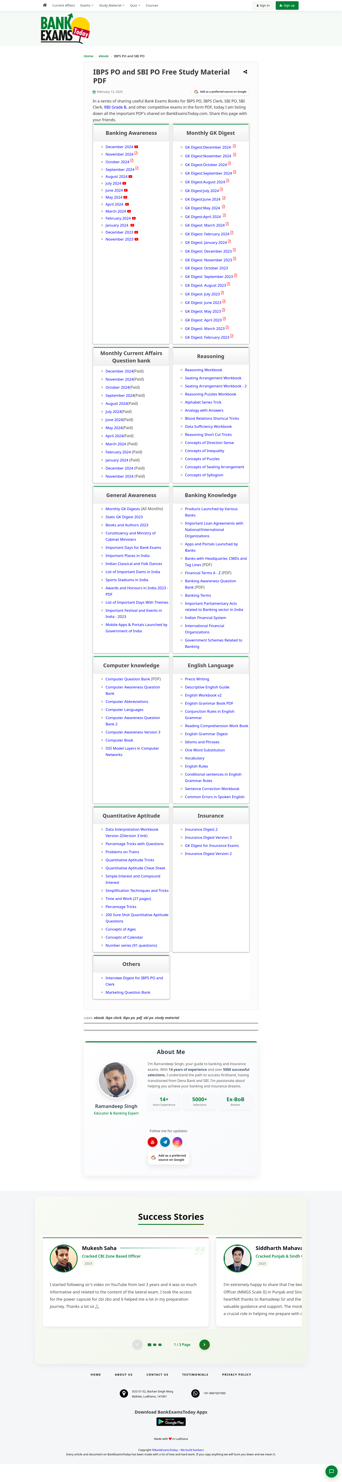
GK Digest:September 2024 (208, 173)
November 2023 (119, 239)
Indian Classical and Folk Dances (134, 563)
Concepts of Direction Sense (209, 442)
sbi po (148, 1017)
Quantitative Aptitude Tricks (130, 859)
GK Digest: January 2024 (206, 242)
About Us (124, 1392)
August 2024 (116, 176)
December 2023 (119, 232)
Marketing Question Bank (128, 992)
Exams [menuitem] (85, 5)
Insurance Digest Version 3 (208, 837)
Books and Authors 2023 (127, 524)
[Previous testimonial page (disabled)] (137, 1362)
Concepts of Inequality (204, 450)
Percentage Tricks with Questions (135, 843)
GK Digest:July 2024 (202, 190)
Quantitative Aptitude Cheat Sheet (135, 867)
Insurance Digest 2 (201, 829)
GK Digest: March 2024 (205, 225)
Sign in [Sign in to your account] (263, 5)
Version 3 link (134, 835)
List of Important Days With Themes (137, 602)
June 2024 (114, 190)
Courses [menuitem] (152, 5)
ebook (104, 56)
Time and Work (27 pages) (128, 898)
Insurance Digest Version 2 (208, 853)
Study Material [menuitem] (110, 5)
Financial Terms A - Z (203, 572)
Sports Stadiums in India (127, 579)
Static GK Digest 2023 (124, 516)
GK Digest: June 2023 (203, 302)
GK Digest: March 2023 (205, 328)
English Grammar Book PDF (209, 703)
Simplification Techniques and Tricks (137, 890)
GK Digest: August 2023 (205, 285)
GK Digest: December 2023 (208, 251)
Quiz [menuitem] (133, 5)
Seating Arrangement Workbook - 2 (216, 385)
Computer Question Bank (128, 678)
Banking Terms (198, 595)
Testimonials (195, 1392)
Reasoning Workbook (203, 369)
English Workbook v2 (203, 695)
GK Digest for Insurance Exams (212, 845)
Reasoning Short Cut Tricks (208, 434)
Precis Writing (197, 678)
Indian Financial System (205, 617)
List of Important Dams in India (133, 571)
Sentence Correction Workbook (212, 788)
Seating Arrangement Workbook (213, 377)
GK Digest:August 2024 (205, 181)
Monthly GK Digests (123, 508)
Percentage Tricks (121, 906)
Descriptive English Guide (207, 687)
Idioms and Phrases (202, 741)
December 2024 (119, 146)
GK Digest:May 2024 (203, 207)
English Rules (196, 766)
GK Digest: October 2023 (206, 267)
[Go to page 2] (154, 1362)
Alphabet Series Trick (203, 402)
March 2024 (116, 211)
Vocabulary (194, 758)
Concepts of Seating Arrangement (214, 466)
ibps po (129, 1017)
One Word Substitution (205, 749)
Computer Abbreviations (127, 701)
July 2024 (113, 183)
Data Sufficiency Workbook (208, 426)
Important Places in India (128, 555)
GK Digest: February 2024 (207, 233)
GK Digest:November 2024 (208, 155)
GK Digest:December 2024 (208, 147)
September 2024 (120, 169)
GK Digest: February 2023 (207, 337)
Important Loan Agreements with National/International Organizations (214, 529)
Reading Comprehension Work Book (216, 725)
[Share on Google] (220, 92)
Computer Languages (125, 709)
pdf (139, 1017)
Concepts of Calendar (124, 937)
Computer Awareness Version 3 (133, 732)
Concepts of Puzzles (202, 458)
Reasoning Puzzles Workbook (210, 394)
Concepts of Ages (121, 929)
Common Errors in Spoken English (215, 796)
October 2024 (117, 161)
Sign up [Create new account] (287, 5)
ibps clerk (113, 1017)
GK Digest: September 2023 (209, 276)
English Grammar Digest (206, 733)
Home (88, 56)
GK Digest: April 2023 (203, 319)
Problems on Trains (122, 851)
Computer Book (119, 740)
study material (167, 1017)
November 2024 (119, 154)
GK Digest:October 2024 (206, 164)
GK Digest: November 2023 (208, 259)
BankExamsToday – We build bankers (179, 1468)
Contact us (157, 1392)
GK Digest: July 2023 (202, 293)
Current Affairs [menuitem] (63, 5)
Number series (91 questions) (131, 945)
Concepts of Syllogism (204, 474)
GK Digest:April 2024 (203, 216)
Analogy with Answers (204, 410)
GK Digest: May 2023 (203, 311)
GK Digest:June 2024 (203, 199)
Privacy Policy (236, 1392)
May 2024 (114, 197)
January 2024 (117, 225)
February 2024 (118, 218)
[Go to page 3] (159, 1362)
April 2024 (115, 204)
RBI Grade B (115, 107)
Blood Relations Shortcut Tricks (212, 418)
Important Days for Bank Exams (133, 547)
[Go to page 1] (149, 1362)
